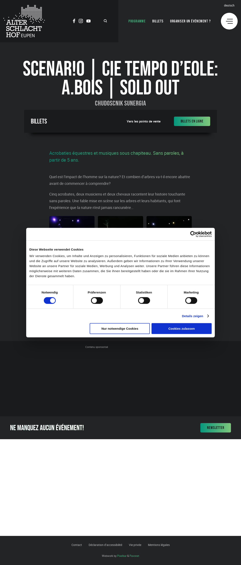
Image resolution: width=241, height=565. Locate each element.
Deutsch (229, 5)
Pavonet (134, 556)
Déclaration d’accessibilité (105, 545)
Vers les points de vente (144, 121)
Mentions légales (159, 545)
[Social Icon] (74, 21)
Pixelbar (122, 556)
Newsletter (215, 428)
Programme (137, 21)
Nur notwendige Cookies (119, 328)
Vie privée (135, 545)
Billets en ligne (192, 121)
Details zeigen (192, 316)
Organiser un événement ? (190, 21)
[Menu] (229, 21)
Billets (157, 21)
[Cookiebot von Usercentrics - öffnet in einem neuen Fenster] (193, 234)
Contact (76, 545)
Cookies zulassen (181, 328)
